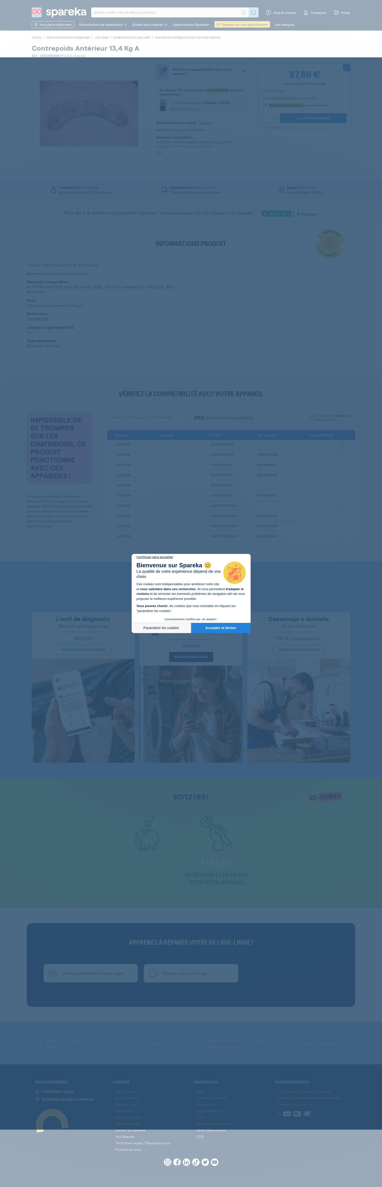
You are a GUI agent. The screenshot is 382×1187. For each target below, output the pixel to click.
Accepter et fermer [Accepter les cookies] (221, 628)
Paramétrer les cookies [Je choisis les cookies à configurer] (161, 628)
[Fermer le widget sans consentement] (155, 557)
